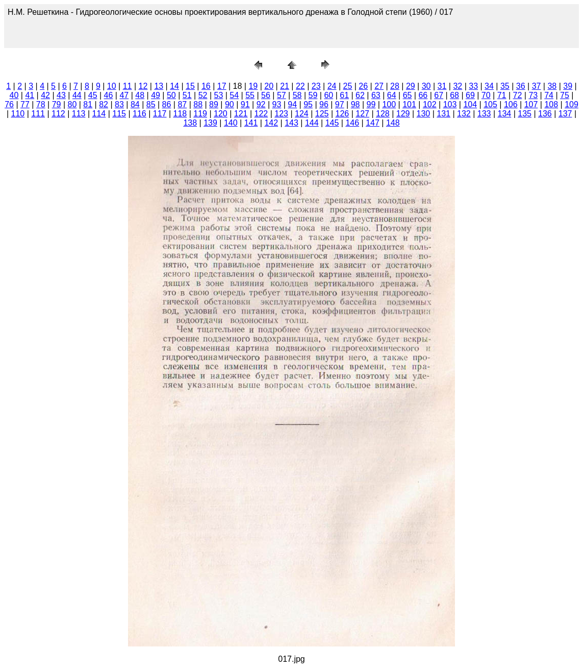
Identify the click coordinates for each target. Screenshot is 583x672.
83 (119, 104)
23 (316, 86)
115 (119, 113)
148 (393, 122)
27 (379, 86)
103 (450, 104)
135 (524, 113)
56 (265, 95)
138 (190, 122)
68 (454, 95)
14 (174, 86)
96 (323, 104)
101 (409, 104)
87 (182, 104)
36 (520, 86)
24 (332, 86)
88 (197, 104)
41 (29, 95)
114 (99, 113)
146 (352, 122)
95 (308, 104)
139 (210, 122)
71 (501, 95)
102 (430, 104)
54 (234, 95)
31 (442, 86)
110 (18, 113)
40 (14, 95)
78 (40, 104)
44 (77, 95)
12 (143, 86)
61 (344, 95)
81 (87, 104)
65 (407, 95)
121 (241, 113)
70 (486, 95)
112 (58, 113)
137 (565, 113)
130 (423, 113)
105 (490, 104)
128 (383, 113)
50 (171, 95)
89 (213, 104)
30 (426, 86)
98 (355, 104)
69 (470, 95)
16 (206, 86)
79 (56, 104)
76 (9, 104)
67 (438, 95)
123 (281, 113)
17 (221, 86)
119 (200, 113)
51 (187, 95)
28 (394, 86)
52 (203, 95)
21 (284, 86)
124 (302, 113)
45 (92, 95)
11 (127, 86)
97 (339, 104)
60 (328, 95)
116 (139, 113)
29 (410, 86)
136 (545, 113)
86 (166, 104)
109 (571, 104)
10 (111, 86)
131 (443, 113)
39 (567, 86)
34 (489, 86)
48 (139, 95)
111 (38, 113)
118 (180, 113)
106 (511, 104)
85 (151, 104)
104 (470, 104)
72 (517, 95)
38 (551, 86)
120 (220, 113)
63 (376, 95)
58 (297, 95)
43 (61, 95)
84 (135, 104)
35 (505, 86)
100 (389, 104)
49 (155, 95)
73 (533, 95)
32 (457, 86)
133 (484, 113)
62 (360, 95)
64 (391, 95)
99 (371, 104)
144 (312, 122)
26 (363, 86)
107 (531, 104)
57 (281, 95)
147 (372, 122)
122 (261, 113)
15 (190, 86)
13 (158, 86)
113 (79, 113)
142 (271, 122)
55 (250, 95)
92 (261, 104)
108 (551, 104)
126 (342, 113)
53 (218, 95)
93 (276, 104)
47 (124, 95)
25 (347, 86)
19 (253, 86)
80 (72, 104)
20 (268, 86)
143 (291, 122)
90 (229, 104)
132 (464, 113)
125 (322, 113)
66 (422, 95)
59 (313, 95)
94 (292, 104)
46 (108, 95)
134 (505, 113)
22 (300, 86)
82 (103, 104)
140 (231, 122)
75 (564, 95)
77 (25, 104)
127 (362, 113)
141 (251, 122)
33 (473, 86)
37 (536, 86)
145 (332, 122)
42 (45, 95)
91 (245, 104)
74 (548, 95)
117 (160, 113)
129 (403, 113)
